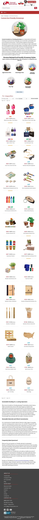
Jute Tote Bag (11, 391)
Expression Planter (11, 256)
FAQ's (5, 491)
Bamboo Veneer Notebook (10, 301)
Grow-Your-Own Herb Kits (10, 165)
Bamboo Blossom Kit (10, 233)
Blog (5, 481)
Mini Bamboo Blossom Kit (28, 233)
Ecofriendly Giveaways (13, 15)
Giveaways (6, 15)
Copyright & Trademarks (25, 517)
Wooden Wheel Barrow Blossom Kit (28, 256)
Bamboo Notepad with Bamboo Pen (28, 301)
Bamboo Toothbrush (10, 323)
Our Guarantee (7, 479)
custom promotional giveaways (22, 460)
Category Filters (7, 96)
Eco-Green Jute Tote (29, 142)
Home (2, 15)
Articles (5, 493)
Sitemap (19, 518)
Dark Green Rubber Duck (10, 369)
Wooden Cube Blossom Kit (10, 278)
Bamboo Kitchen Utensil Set (29, 323)
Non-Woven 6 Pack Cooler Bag (29, 120)
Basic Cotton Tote (10, 142)
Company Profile (7, 477)
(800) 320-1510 (8, 500)
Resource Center (7, 486)
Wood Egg (29, 391)
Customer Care (7, 488)
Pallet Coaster (11, 346)
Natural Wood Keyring (29, 210)
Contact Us (32, 2)
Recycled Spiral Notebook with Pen (10, 188)
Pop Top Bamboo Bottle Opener (29, 188)
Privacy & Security (13, 517)
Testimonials (7, 475)
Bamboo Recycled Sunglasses (29, 165)
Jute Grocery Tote (29, 369)
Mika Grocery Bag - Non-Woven (10, 120)
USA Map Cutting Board (29, 346)
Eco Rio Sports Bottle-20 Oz (10, 210)
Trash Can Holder (29, 278)
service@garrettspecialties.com (11, 506)
